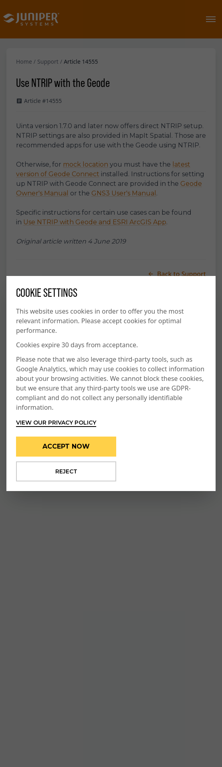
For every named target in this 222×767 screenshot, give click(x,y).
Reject (66, 471)
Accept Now (66, 446)
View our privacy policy (56, 422)
